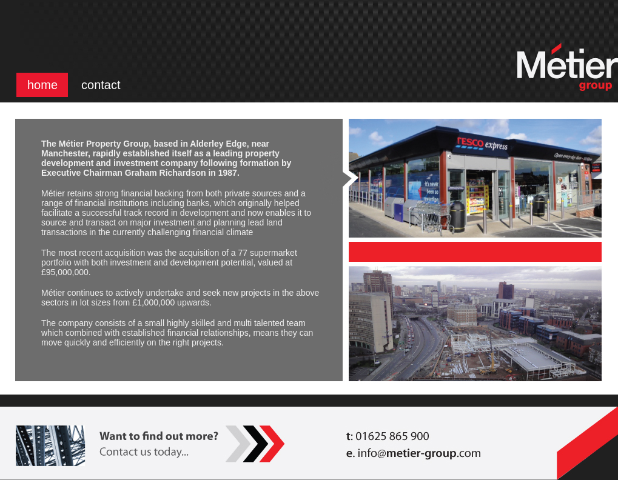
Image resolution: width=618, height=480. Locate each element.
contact (100, 85)
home (42, 85)
